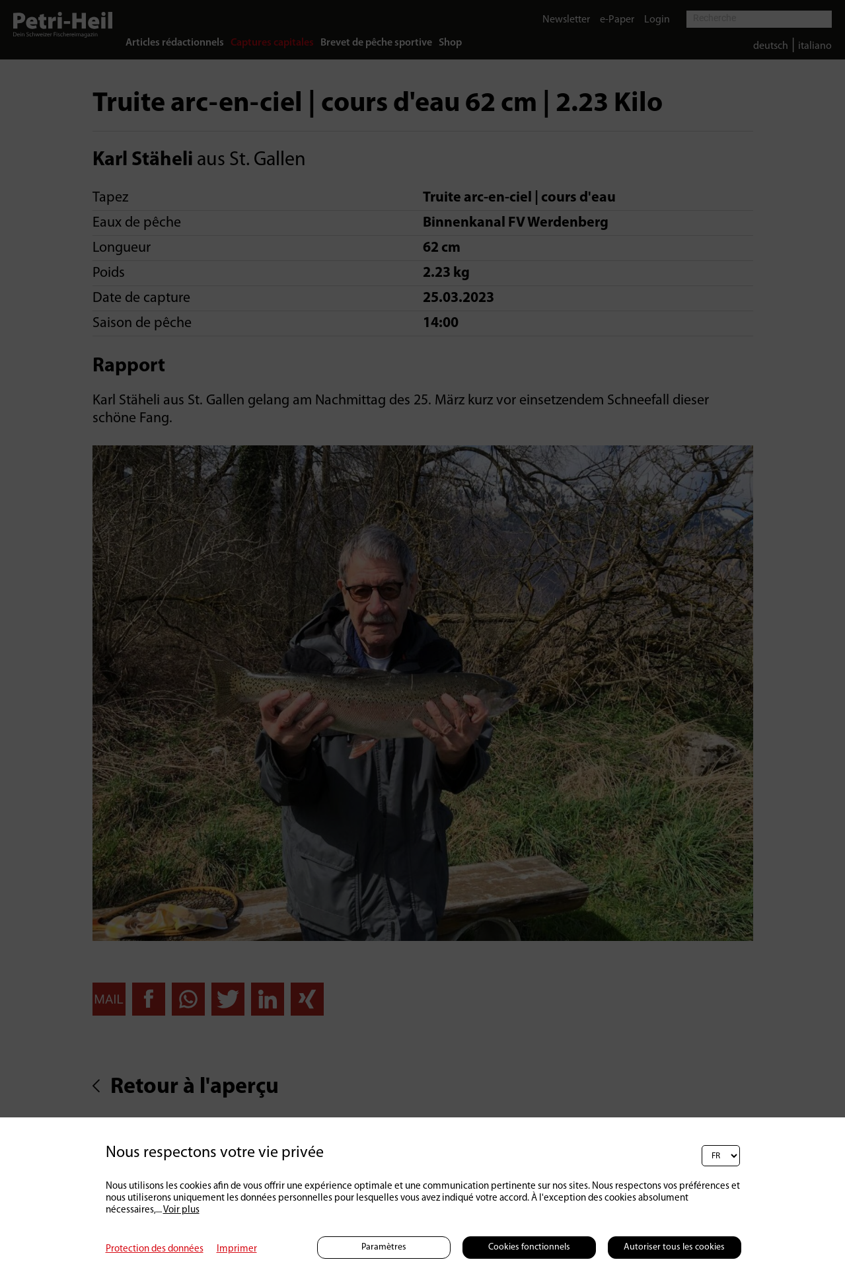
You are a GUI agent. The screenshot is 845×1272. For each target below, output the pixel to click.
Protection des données (154, 1249)
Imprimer (237, 1249)
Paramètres (383, 1247)
